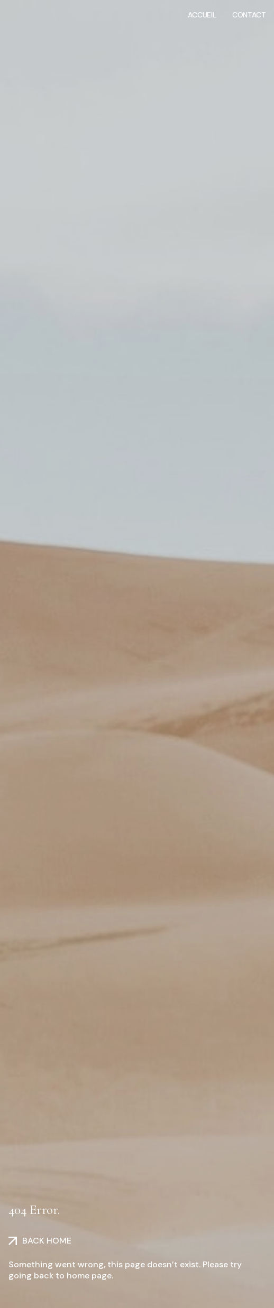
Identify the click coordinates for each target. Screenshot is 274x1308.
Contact (249, 15)
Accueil (202, 15)
